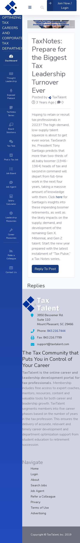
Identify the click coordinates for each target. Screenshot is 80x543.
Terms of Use (40, 508)
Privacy (35, 502)
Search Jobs (39, 485)
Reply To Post (45, 269)
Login (34, 474)
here (59, 197)
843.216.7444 (56, 331)
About (35, 480)
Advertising (38, 513)
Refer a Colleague (43, 496)
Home (35, 469)
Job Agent (37, 491)
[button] (42, 7)
